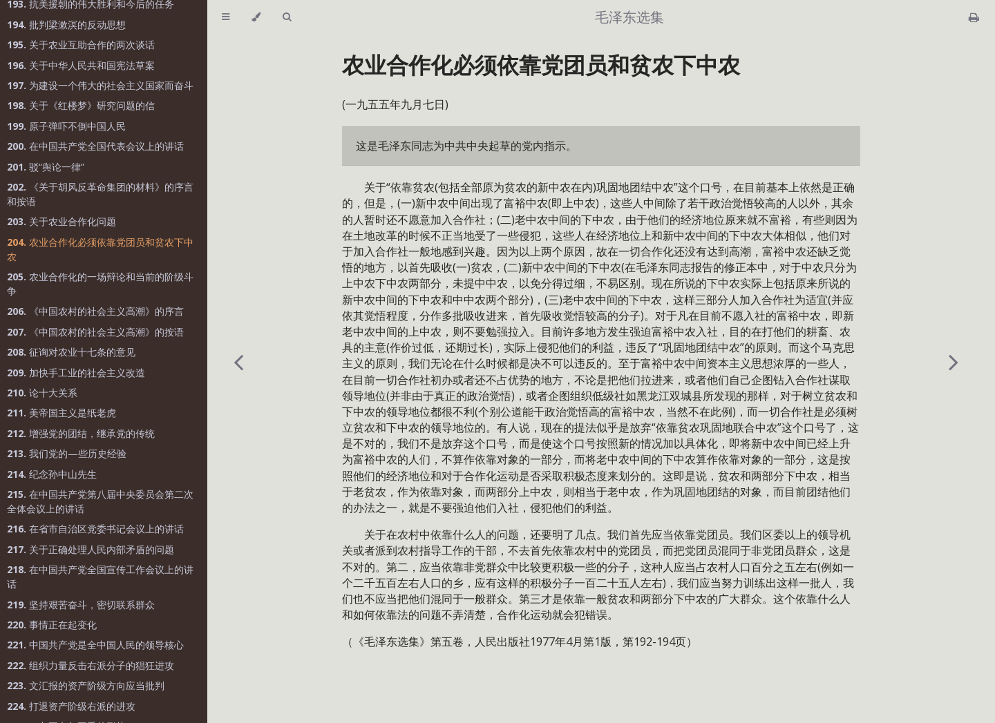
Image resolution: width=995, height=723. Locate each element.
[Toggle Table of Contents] (225, 17)
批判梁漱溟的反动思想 (66, 24)
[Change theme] (256, 17)
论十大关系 (42, 392)
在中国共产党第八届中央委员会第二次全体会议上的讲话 (100, 501)
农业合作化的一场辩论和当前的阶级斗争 (100, 284)
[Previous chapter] (238, 361)
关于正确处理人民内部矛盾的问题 (90, 549)
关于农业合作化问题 (61, 221)
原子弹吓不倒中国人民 (66, 126)
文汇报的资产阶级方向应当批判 (85, 685)
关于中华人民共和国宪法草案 (81, 65)
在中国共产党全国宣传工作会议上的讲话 (100, 576)
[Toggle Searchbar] (287, 17)
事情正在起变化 (52, 624)
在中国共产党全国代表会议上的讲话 (95, 146)
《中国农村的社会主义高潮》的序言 (95, 311)
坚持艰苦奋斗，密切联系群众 (81, 604)
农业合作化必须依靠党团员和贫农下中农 (100, 249)
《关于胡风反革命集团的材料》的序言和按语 (100, 194)
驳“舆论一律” (45, 166)
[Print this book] (974, 17)
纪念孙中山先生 (52, 474)
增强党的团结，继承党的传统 (81, 433)
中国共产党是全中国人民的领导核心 (95, 644)
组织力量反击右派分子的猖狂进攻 (90, 665)
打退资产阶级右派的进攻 (71, 706)
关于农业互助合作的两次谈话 (81, 44)
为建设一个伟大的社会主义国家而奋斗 (100, 85)
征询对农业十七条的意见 (71, 351)
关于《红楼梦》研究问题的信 (81, 105)
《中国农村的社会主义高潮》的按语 (95, 331)
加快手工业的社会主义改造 (76, 372)
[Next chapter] (953, 361)
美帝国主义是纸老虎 (61, 412)
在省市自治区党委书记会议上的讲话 (95, 528)
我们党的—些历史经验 (66, 453)
